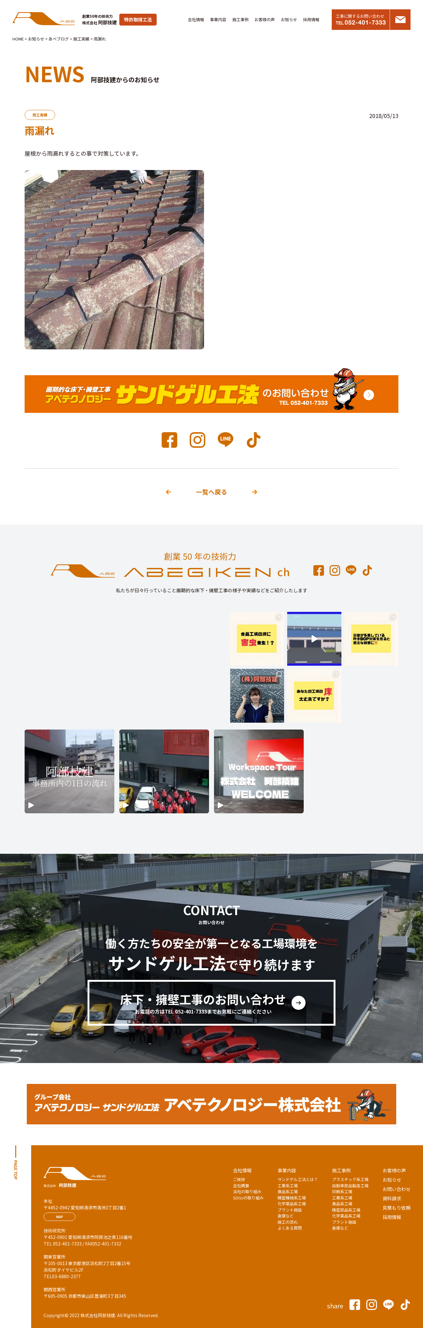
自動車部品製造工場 (350, 1186)
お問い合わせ (397, 1189)
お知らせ (289, 19)
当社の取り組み (247, 1191)
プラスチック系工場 (350, 1179)
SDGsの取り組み (248, 1198)
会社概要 (241, 1186)
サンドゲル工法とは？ (298, 1179)
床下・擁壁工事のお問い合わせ (203, 1002)
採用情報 (311, 19)
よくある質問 (290, 1228)
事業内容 (218, 19)
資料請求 (392, 1198)
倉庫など (286, 1216)
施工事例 (240, 19)
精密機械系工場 (292, 1198)
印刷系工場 (342, 1191)
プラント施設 (290, 1210)
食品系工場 (288, 1191)
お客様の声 (264, 19)
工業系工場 (288, 1186)
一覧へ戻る (211, 491)
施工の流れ (288, 1222)
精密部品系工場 (346, 1210)
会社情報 (196, 19)
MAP (59, 1216)
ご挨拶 (239, 1179)
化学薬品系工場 (292, 1204)
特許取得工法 (138, 19)
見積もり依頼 (397, 1207)
